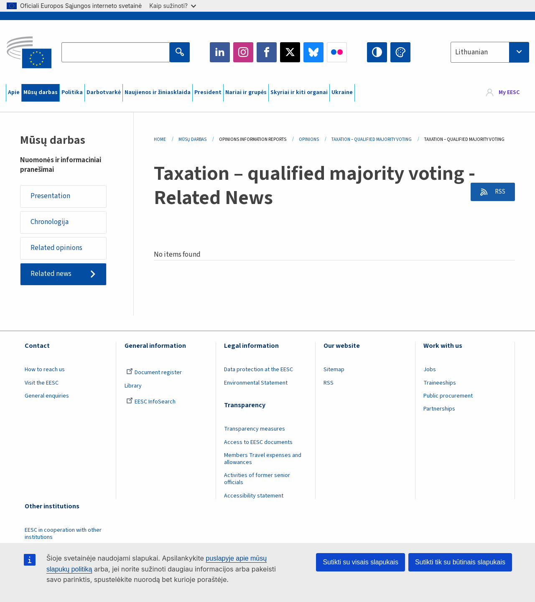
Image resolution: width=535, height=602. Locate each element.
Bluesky (313, 52)
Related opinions (56, 249)
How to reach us (45, 370)
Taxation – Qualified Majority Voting (371, 139)
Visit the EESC (42, 384)
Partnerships (439, 410)
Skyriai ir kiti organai (299, 92)
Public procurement (448, 397)
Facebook (267, 52)
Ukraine (342, 92)
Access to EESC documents (258, 443)
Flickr (337, 52)
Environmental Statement (256, 384)
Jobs (429, 370)
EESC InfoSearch (151, 402)
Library (133, 387)
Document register (154, 373)
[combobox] (490, 52)
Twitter (290, 52)
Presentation (50, 196)
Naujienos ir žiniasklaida (158, 92)
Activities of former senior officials (257, 479)
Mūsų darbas (40, 92)
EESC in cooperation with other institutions (63, 534)
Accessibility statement (253, 496)
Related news (51, 275)
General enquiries (47, 397)
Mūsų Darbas (192, 139)
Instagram (243, 52)
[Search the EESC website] (115, 52)
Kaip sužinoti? (172, 5)
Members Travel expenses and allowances (262, 459)
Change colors (400, 52)
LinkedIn (220, 52)
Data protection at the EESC (258, 370)
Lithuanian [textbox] (471, 52)
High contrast (377, 52)
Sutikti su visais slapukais (360, 562)
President (208, 92)
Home (160, 139)
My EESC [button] (509, 93)
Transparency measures (254, 430)
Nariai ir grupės (246, 92)
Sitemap (334, 370)
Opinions (309, 139)
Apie (14, 92)
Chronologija (50, 222)
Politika (72, 92)
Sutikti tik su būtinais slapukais (460, 562)
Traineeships (439, 384)
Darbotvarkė (104, 92)
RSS (498, 192)
